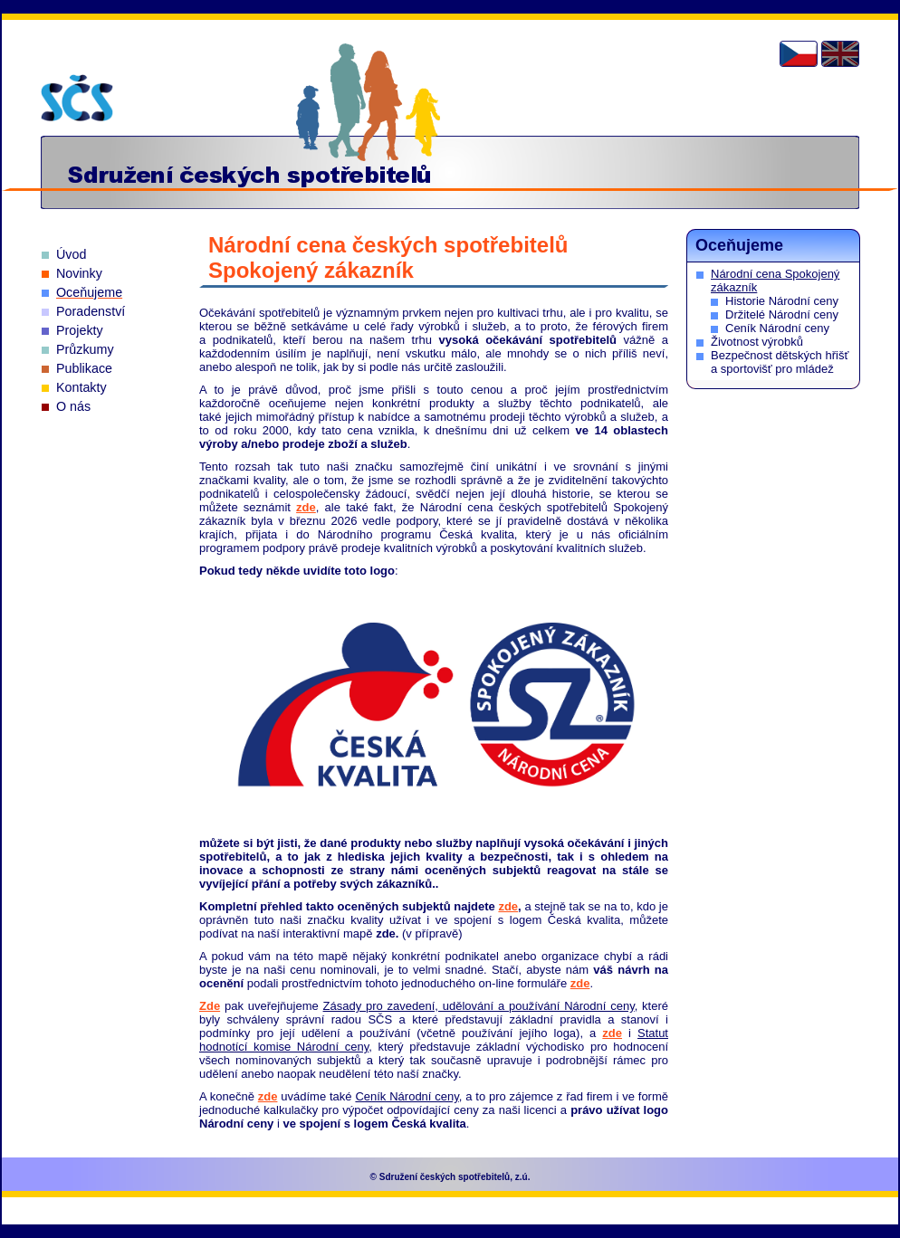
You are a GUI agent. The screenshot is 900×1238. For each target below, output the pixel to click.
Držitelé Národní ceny (781, 314)
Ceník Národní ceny (777, 328)
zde (306, 507)
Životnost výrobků (757, 341)
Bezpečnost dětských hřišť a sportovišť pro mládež (779, 362)
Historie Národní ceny (781, 301)
